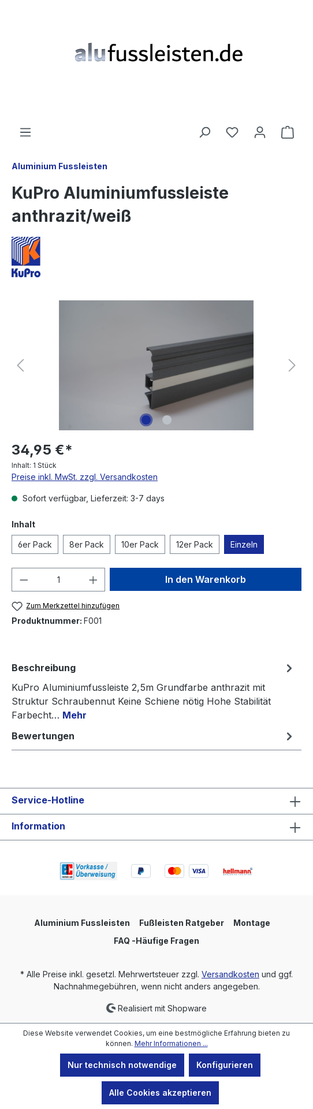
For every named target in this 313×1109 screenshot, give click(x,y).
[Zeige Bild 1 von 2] (146, 420)
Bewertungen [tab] (154, 736)
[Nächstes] (292, 365)
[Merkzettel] (232, 132)
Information (38, 826)
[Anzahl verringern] (24, 579)
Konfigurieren (224, 1065)
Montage (251, 923)
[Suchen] (204, 132)
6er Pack (35, 544)
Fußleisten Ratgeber (181, 923)
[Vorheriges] (20, 365)
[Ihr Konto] (260, 132)
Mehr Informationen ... (171, 1043)
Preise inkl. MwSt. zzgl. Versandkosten (85, 477)
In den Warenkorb (205, 579)
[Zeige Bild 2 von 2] (167, 420)
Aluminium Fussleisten (82, 923)
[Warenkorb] (287, 132)
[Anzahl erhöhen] (93, 579)
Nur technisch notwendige (122, 1065)
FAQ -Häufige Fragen (156, 941)
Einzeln (244, 544)
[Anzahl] (58, 579)
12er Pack (194, 544)
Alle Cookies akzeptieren (160, 1092)
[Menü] (25, 132)
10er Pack (140, 544)
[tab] (154, 691)
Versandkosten (230, 974)
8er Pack (86, 544)
